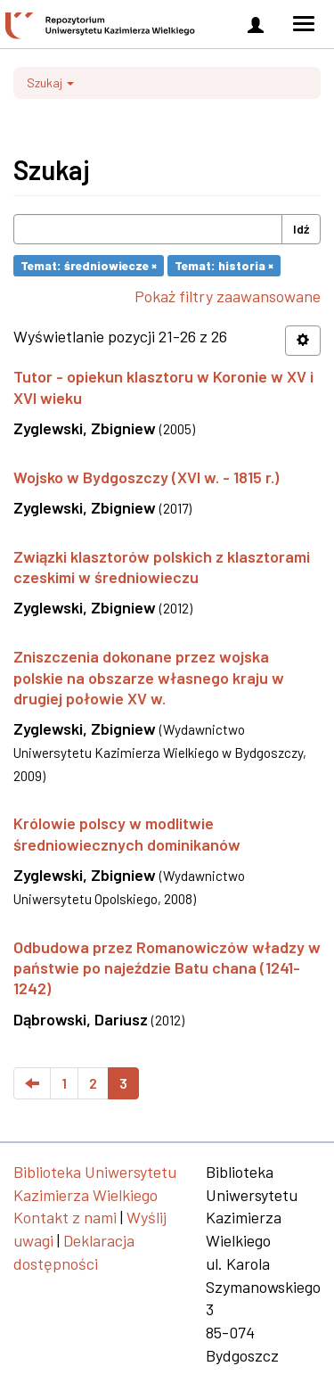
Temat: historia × (224, 265)
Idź (301, 228)
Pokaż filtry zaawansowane (227, 296)
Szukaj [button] (50, 82)
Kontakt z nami (65, 1217)
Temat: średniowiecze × (88, 265)
